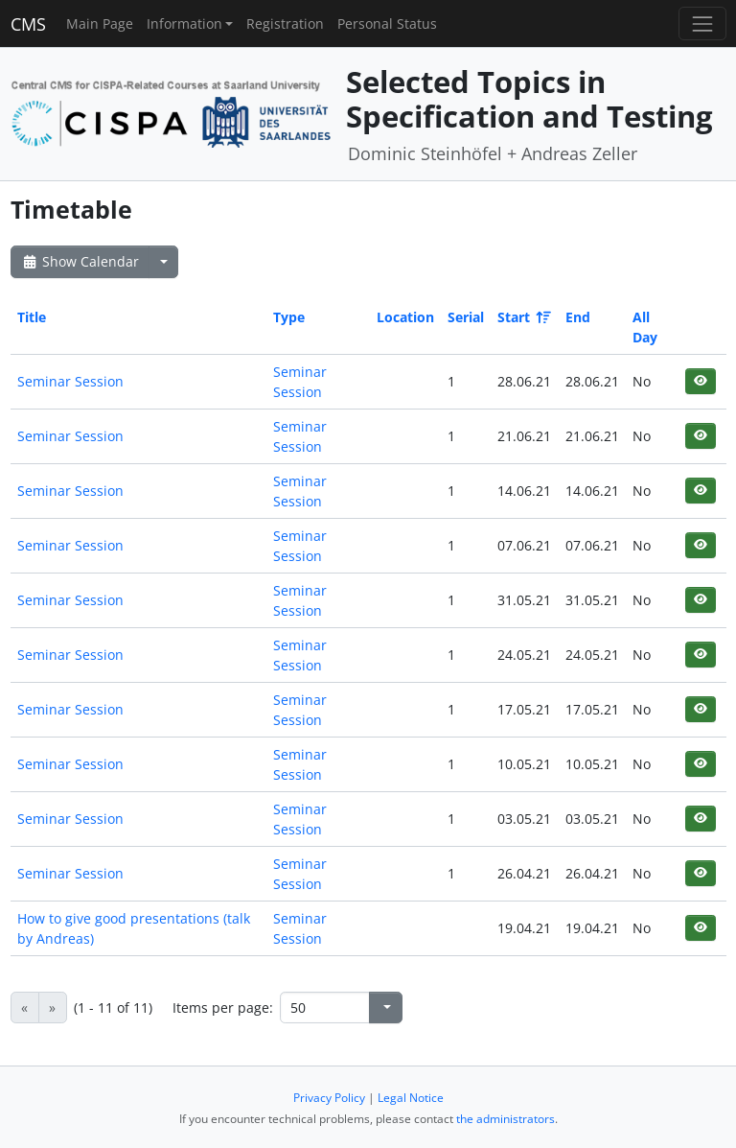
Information (184, 23)
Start (522, 317)
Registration (285, 23)
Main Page (99, 23)
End (577, 317)
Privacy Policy (329, 1097)
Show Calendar (80, 261)
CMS (28, 23)
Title (31, 317)
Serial (466, 317)
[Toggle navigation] (701, 23)
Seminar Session (70, 381)
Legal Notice (411, 1097)
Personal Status (387, 23)
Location (405, 317)
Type (289, 317)
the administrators (505, 1119)
